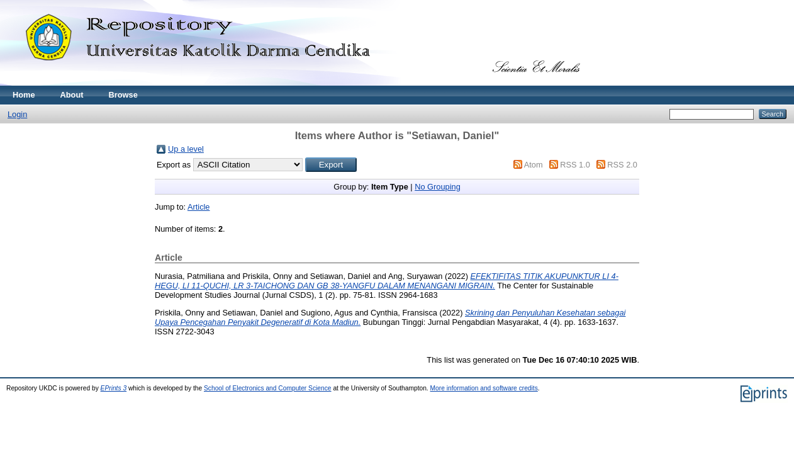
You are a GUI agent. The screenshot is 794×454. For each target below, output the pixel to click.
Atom (533, 164)
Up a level (186, 149)
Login (17, 114)
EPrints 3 (114, 388)
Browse (123, 94)
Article (198, 207)
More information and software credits (484, 388)
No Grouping (438, 186)
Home (24, 94)
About (72, 94)
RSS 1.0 (575, 164)
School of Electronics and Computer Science (268, 388)
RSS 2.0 (622, 164)
